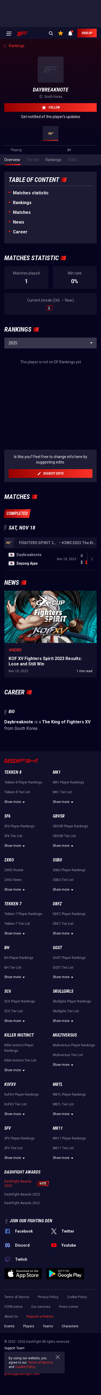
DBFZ (57, 940)
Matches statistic (30, 192)
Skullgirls (63, 1028)
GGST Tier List (63, 1004)
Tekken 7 (13, 940)
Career (20, 231)
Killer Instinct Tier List (20, 1097)
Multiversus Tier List (68, 1092)
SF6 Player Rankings (19, 863)
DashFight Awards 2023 (22, 1231)
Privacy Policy (48, 1334)
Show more (15, 839)
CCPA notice (13, 1343)
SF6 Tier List (13, 873)
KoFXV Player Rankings (21, 1131)
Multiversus (65, 1071)
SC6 (7, 1028)
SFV (7, 1165)
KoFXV (10, 1121)
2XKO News (13, 917)
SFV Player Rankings (19, 1175)
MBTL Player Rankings (69, 1131)
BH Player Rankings (18, 995)
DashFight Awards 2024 (18, 1220)
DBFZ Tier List (63, 960)
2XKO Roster (13, 907)
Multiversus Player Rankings (74, 1082)
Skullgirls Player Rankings (72, 1038)
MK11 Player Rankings (69, 1175)
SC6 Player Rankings (19, 1038)
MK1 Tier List (62, 829)
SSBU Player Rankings (69, 907)
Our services (40, 1343)
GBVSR (59, 852)
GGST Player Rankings (69, 995)
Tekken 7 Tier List (17, 960)
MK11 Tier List (63, 1185)
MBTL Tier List (63, 1141)
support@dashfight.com (22, 1392)
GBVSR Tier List (64, 873)
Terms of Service (16, 1334)
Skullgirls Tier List (66, 1048)
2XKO (9, 896)
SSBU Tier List (63, 917)
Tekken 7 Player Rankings (23, 951)
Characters (70, 1363)
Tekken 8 (13, 809)
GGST (57, 984)
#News (15, 687)
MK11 (58, 1165)
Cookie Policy (77, 1334)
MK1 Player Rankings (68, 819)
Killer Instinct (19, 1071)
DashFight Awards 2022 (22, 1240)
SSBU (57, 896)
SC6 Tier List (13, 1048)
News (18, 222)
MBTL (57, 1121)
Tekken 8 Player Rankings (23, 819)
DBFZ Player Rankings (69, 951)
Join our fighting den (31, 1257)
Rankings (22, 202)
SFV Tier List (13, 1185)
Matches (22, 212)
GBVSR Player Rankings (70, 863)
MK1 (57, 809)
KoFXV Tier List (15, 1141)
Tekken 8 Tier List (17, 829)
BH (6, 984)
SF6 (7, 852)
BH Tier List (12, 1004)
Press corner (68, 1343)
